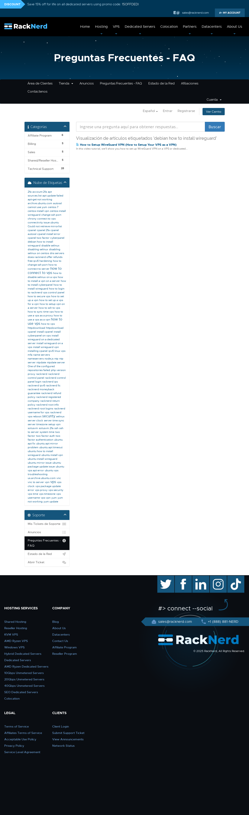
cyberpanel (57, 238)
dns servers (57, 253)
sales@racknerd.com (195, 13)
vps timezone (47, 494)
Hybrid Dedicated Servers (22, 654)
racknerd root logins (40, 408)
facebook (182, 578)
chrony (32, 218)
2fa (30, 192)
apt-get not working (40, 199)
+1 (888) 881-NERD (222, 622)
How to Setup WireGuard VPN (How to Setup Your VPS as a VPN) (126, 145)
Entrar (167, 111)
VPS (116, 27)
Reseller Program (64, 654)
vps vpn (46, 497)
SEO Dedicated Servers (21, 692)
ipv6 (51, 351)
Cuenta (214, 100)
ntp (56, 358)
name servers (41, 355)
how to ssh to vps (49, 308)
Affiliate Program (64, 647)
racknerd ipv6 (36, 385)
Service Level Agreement (22, 752)
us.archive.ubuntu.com (42, 478)
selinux (60, 416)
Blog (55, 622)
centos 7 (53, 207)
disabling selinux (38, 249)
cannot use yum (37, 207)
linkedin (198, 578)
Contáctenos (37, 91)
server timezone (38, 424)
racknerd (41, 374)
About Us (234, 27)
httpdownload (36, 328)
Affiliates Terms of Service (23, 733)
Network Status (63, 746)
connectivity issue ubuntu (43, 222)
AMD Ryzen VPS (16, 641)
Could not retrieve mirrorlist (45, 226)
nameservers (36, 358)
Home (85, 27)
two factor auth (45, 436)
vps (53, 482)
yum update (50, 501)
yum (54, 497)
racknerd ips (50, 381)
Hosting (101, 27)
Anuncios (87, 83)
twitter (162, 578)
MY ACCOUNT (231, 13)
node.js (49, 358)
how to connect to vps (45, 270)
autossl (57, 203)
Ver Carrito (213, 112)
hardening (45, 261)
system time (47, 432)
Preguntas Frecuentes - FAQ (121, 83)
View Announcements (68, 739)
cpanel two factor (38, 238)
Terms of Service (16, 726)
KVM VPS (11, 634)
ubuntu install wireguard (42, 459)
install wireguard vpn (46, 347)
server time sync (54, 420)
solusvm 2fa (46, 428)
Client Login (60, 726)
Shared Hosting (15, 622)
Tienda (66, 83)
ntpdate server (56, 362)
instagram (218, 578)
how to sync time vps (41, 311)
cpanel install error (48, 234)
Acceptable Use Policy (20, 739)
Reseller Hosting (15, 628)
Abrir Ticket (47, 562)
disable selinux (50, 245)
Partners (190, 27)
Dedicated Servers (140, 27)
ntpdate (41, 362)
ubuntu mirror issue (40, 462)
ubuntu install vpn (52, 455)
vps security (55, 490)
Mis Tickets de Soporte (47, 524)
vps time (33, 494)
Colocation (169, 27)
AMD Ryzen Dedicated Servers (26, 666)
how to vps (48, 324)
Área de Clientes (40, 83)
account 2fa (39, 192)
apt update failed (52, 195)
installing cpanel (38, 351)
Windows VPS (14, 647)
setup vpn (54, 424)
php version (58, 370)
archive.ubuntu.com (40, 203)
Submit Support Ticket (68, 733)
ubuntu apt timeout (50, 447)
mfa (30, 355)
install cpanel (45, 331)
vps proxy (41, 490)
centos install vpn (38, 211)
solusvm (33, 428)
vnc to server (36, 482)
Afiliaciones (189, 83)
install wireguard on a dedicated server (44, 339)
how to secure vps (39, 296)
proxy (31, 374)
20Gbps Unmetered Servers (24, 679)
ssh (56, 428)
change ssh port (51, 215)
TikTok (232, 578)
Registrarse (186, 111)
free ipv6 (33, 261)
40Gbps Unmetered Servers (24, 686)
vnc (58, 478)
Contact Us (60, 641)
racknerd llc (53, 385)
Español (150, 111)
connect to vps (46, 218)
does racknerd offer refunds (45, 257)
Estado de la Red (161, 83)
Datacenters (212, 27)
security (48, 416)
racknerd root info (47, 404)
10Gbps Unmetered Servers (24, 673)
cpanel (32, 230)
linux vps (60, 351)
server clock (35, 420)
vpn (47, 482)
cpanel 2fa (43, 230)
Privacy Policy (14, 746)
